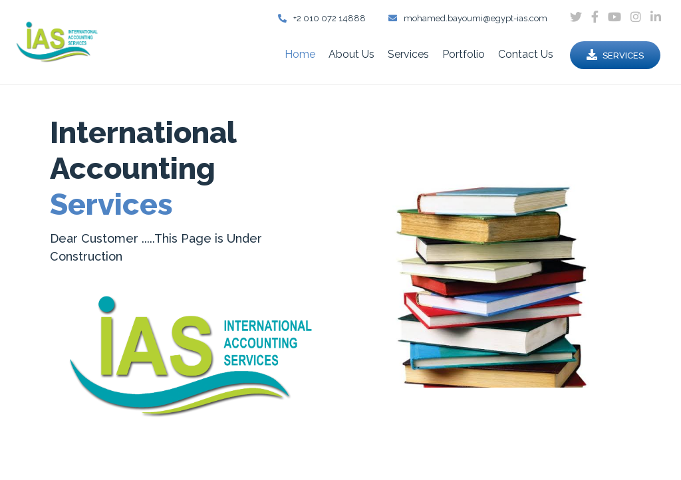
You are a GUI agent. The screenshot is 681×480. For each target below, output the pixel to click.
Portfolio (463, 54)
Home (300, 54)
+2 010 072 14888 (322, 18)
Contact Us (525, 54)
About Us (351, 54)
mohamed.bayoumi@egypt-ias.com (467, 18)
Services (408, 54)
